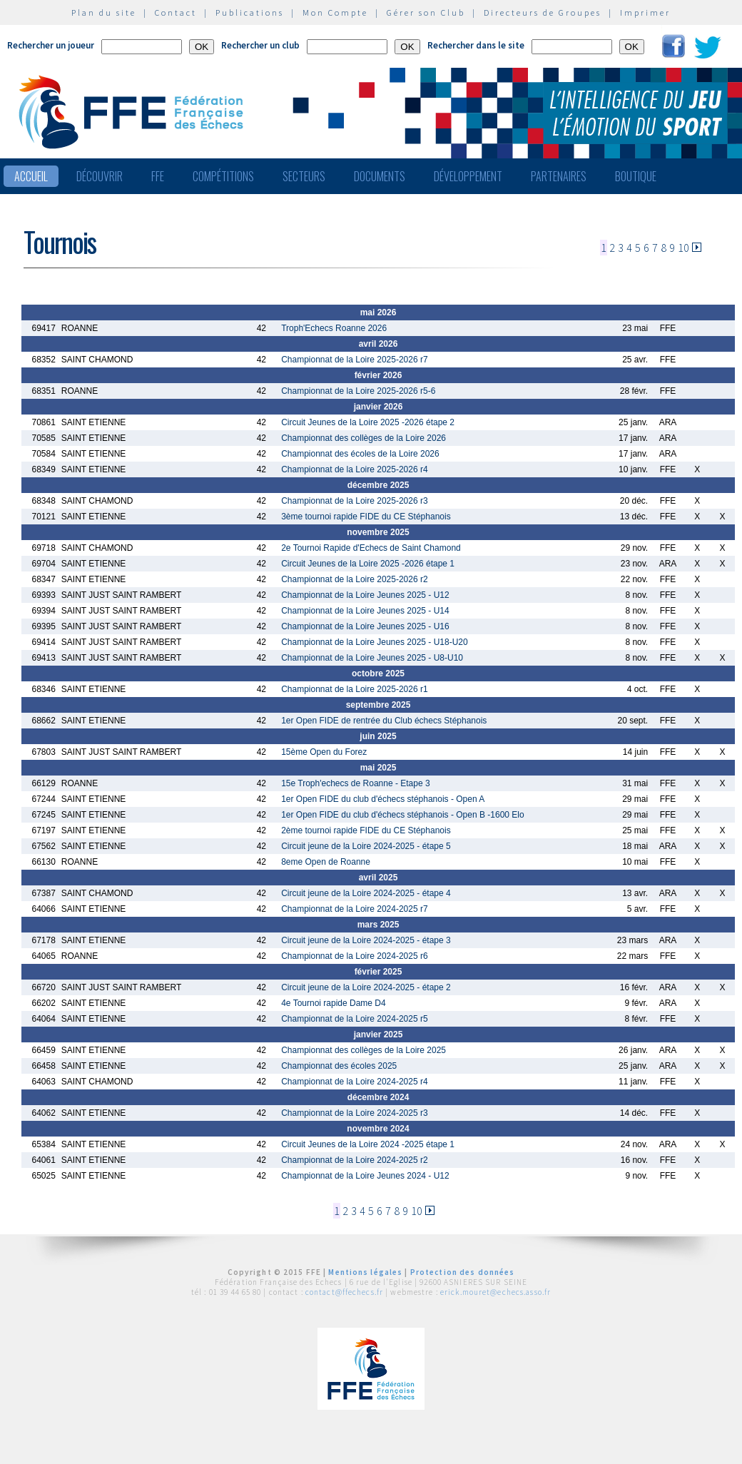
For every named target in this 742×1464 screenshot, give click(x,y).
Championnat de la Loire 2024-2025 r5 (354, 1019)
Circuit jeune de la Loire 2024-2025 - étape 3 (366, 940)
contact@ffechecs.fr (344, 1292)
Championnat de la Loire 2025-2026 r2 (354, 579)
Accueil (31, 176)
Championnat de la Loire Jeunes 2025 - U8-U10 (372, 658)
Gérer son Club (426, 12)
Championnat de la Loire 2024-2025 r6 (354, 956)
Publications (249, 12)
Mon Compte (335, 12)
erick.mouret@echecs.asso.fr (495, 1292)
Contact (176, 12)
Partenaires (558, 176)
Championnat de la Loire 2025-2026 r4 (354, 469)
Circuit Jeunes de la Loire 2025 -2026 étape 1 (367, 564)
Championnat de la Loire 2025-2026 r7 (354, 360)
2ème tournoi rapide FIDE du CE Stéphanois (365, 830)
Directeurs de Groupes (542, 12)
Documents (379, 176)
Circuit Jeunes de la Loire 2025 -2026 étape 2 (367, 422)
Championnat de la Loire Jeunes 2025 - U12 (365, 595)
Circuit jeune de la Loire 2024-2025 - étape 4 (366, 893)
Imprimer (645, 12)
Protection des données (462, 1272)
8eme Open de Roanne (325, 862)
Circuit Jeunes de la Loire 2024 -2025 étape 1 (367, 1144)
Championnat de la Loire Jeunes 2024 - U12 (365, 1176)
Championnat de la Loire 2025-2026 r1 (354, 689)
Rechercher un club (260, 45)
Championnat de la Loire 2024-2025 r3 (354, 1113)
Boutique (635, 176)
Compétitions (223, 176)
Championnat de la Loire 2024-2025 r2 (354, 1160)
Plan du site (103, 12)
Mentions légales (365, 1272)
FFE (157, 176)
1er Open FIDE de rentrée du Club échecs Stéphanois (384, 721)
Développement (468, 176)
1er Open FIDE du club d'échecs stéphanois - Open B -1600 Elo (402, 815)
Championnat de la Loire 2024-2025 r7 (354, 909)
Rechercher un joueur (50, 45)
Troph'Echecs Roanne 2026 (334, 328)
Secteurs (304, 176)
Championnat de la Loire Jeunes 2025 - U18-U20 (374, 642)
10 (683, 247)
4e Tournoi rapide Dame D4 (333, 1003)
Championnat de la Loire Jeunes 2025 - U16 (365, 626)
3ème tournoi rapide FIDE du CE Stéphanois (365, 517)
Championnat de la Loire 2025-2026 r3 (354, 501)
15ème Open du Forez (324, 752)
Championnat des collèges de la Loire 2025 (363, 1050)
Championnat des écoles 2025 (339, 1066)
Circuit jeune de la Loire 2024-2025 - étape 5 (366, 846)
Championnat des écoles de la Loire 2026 (360, 454)
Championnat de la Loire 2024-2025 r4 (354, 1082)
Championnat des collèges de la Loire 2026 (363, 438)
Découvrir (99, 176)
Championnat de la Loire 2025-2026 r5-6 (358, 391)
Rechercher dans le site (475, 45)
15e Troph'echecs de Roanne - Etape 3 (355, 783)
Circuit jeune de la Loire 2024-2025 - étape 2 (366, 987)
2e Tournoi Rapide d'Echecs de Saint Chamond (371, 548)
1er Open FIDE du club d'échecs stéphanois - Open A (382, 799)
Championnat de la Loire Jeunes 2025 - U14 (365, 611)
